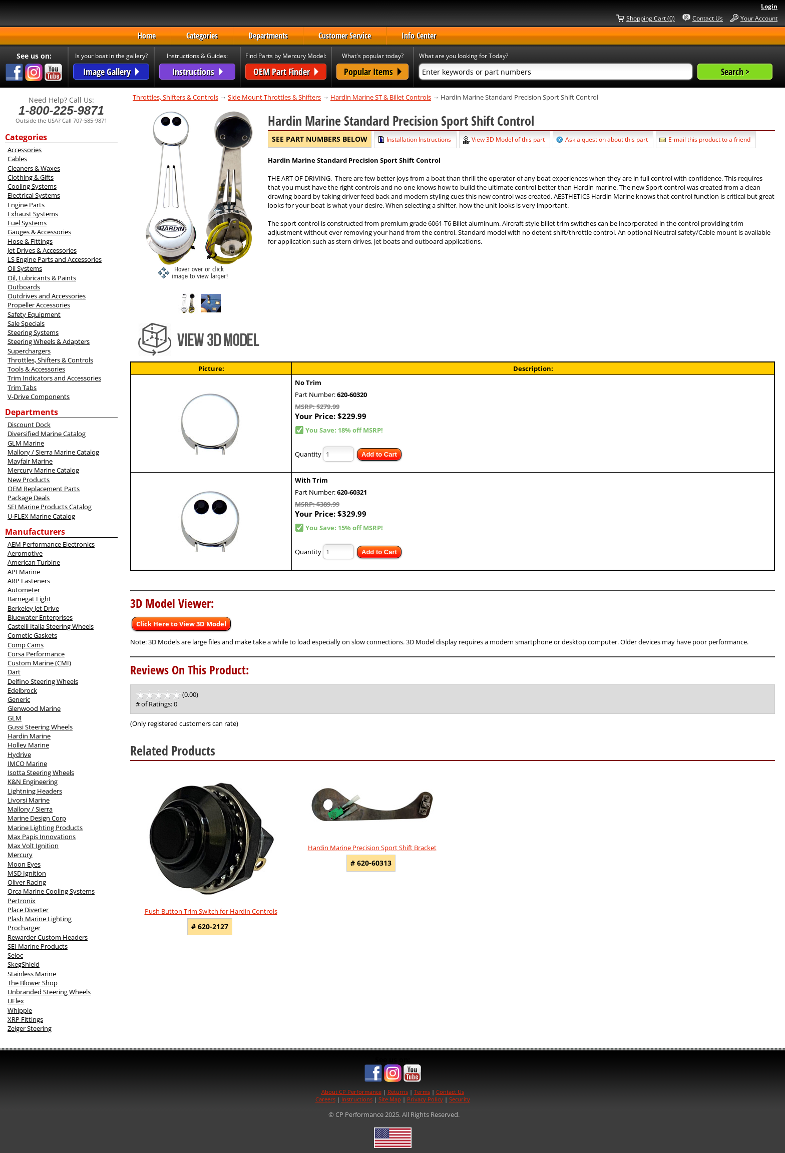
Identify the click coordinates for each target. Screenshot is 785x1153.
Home (147, 35)
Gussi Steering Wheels (40, 727)
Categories (202, 35)
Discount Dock (29, 425)
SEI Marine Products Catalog (50, 507)
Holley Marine (28, 745)
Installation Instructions (418, 139)
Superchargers (29, 351)
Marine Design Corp (37, 818)
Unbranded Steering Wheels (49, 992)
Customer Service (344, 35)
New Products (29, 480)
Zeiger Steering (30, 1028)
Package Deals (29, 498)
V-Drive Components (39, 397)
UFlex (16, 1001)
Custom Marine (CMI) (39, 663)
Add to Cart (379, 454)
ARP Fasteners (29, 581)
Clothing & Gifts (31, 177)
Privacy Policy (425, 1099)
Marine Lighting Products (45, 828)
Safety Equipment (34, 314)
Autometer (24, 590)
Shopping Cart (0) (650, 18)
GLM (15, 718)
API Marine (24, 572)
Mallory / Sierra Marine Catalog (53, 452)
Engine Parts (26, 205)
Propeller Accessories (39, 305)
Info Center (419, 35)
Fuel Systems (27, 223)
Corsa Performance (36, 654)
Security (459, 1099)
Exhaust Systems (33, 214)
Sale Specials (26, 323)
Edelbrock (22, 690)
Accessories (25, 150)
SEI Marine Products (38, 946)
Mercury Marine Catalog (43, 470)
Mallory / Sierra (30, 809)
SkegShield (24, 964)
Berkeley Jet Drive (33, 608)
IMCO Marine (27, 763)
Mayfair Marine (30, 461)
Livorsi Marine (29, 800)
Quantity (308, 454)
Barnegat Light (29, 599)
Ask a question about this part (606, 139)
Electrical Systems (34, 195)
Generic (19, 699)
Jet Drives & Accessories (42, 250)
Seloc (15, 955)
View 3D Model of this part (508, 139)
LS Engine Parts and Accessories (55, 259)
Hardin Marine (29, 736)
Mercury (20, 855)
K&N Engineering (33, 782)
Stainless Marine (32, 974)
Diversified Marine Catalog (47, 434)
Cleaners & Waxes (34, 168)
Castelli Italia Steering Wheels (51, 626)
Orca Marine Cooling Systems (51, 891)
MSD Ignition (27, 873)
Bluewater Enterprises (40, 617)
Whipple (20, 1010)
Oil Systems (25, 268)
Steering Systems (33, 332)
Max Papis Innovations (42, 837)
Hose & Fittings (30, 241)
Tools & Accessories (36, 369)
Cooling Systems (32, 186)
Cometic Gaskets (32, 635)
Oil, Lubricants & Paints (42, 278)
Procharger (24, 928)
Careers (325, 1099)
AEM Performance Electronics (51, 544)
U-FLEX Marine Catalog (41, 516)
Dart (14, 672)
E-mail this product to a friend (709, 139)
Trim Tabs (22, 387)
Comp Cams (26, 645)
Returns (397, 1091)
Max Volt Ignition (33, 846)
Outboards (24, 287)
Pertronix (22, 901)
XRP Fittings (25, 1019)
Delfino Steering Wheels (43, 681)
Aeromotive (25, 553)
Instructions (356, 1099)
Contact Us (707, 18)
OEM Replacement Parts (44, 489)
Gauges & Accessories (39, 232)
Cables (17, 159)
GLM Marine (26, 443)
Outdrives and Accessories (47, 296)
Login (769, 6)
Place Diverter (28, 910)
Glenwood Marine (34, 708)
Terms (422, 1091)
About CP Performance (351, 1091)
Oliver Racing (27, 882)
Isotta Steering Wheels (41, 772)
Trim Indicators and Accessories (54, 378)
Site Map (389, 1099)
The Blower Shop (33, 983)
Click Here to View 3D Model (181, 623)
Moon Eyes (24, 864)
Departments (268, 35)
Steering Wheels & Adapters (49, 341)
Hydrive (19, 754)
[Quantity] (338, 454)
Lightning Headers (35, 791)
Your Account (758, 18)
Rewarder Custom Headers (48, 937)
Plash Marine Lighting (40, 919)
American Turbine (34, 562)
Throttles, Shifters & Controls (50, 360)
